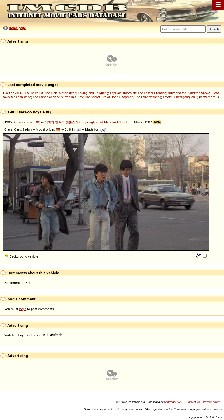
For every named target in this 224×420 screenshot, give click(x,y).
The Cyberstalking (148, 97)
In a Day (77, 97)
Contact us (193, 401)
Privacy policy (211, 401)
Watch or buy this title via (33, 335)
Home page (17, 28)
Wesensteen (67, 93)
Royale (30, 122)
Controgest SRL (173, 401)
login (23, 309)
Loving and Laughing (93, 93)
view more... (209, 97)
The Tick (50, 93)
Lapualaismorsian (123, 93)
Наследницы (13, 93)
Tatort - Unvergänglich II (180, 97)
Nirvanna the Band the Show (188, 93)
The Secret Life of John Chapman (108, 97)
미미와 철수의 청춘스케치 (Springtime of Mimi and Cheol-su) (89, 122)
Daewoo (18, 122)
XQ (38, 122)
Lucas (215, 93)
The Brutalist (33, 93)
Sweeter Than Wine (17, 97)
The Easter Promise (152, 93)
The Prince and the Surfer (51, 97)
